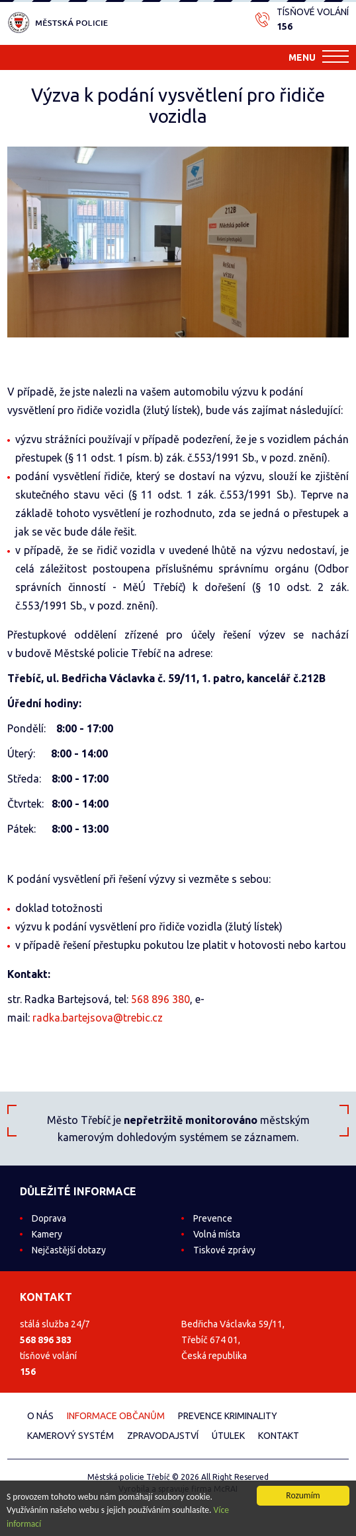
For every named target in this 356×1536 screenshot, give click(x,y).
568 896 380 (160, 999)
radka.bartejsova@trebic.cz (97, 1018)
